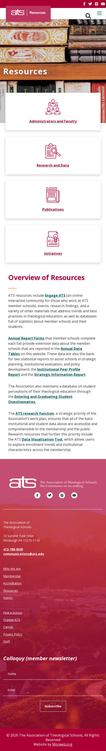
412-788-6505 (13, 549)
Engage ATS (55, 295)
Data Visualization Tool (42, 439)
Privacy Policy (12, 634)
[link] (84, 4)
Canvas (8, 627)
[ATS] (28, 11)
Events (8, 598)
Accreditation (12, 583)
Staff (6, 641)
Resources (10, 590)
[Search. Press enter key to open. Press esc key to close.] (88, 16)
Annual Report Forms (26, 338)
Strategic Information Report (59, 374)
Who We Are (12, 569)
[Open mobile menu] (99, 13)
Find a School (12, 613)
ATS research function (35, 413)
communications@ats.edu (23, 554)
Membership (12, 576)
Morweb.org (62, 744)
